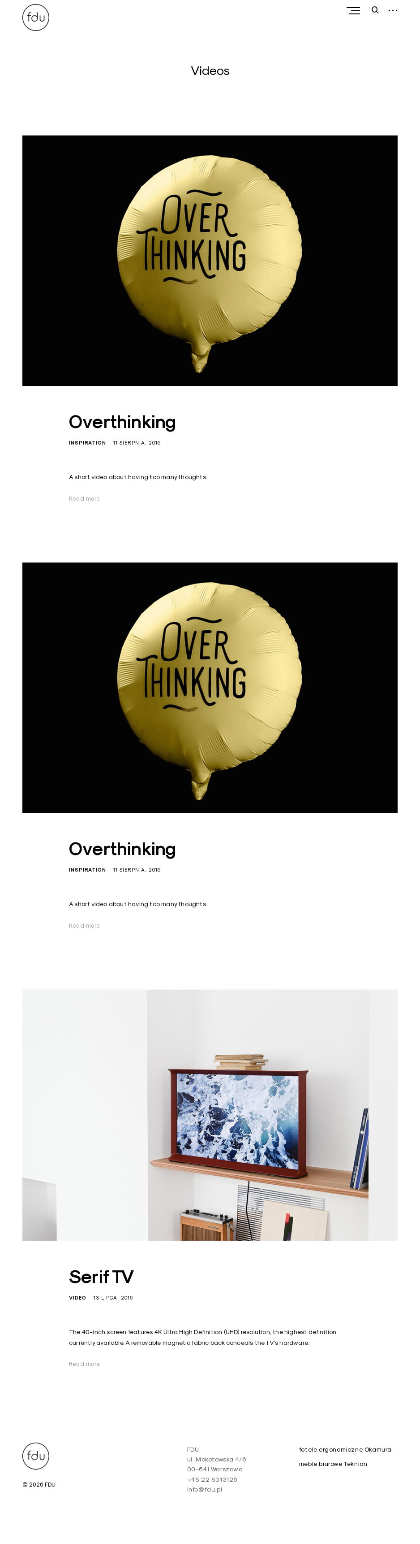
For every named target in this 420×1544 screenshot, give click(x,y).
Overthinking (122, 421)
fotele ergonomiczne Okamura (345, 1449)
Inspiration (87, 443)
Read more (84, 498)
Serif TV (102, 1276)
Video (77, 1298)
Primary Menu (355, 10)
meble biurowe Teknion (333, 1463)
